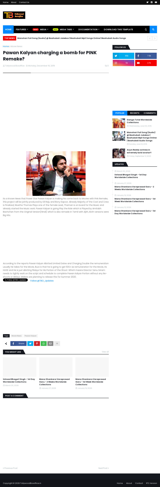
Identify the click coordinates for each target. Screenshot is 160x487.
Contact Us (24, 2)
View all (105, 352)
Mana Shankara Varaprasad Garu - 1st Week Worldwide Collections (90, 382)
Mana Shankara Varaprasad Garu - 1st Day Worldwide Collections (135, 212)
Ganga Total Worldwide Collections (139, 121)
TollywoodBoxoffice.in (30, 483)
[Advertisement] (56, 241)
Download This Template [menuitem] (118, 29)
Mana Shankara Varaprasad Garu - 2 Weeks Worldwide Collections (54, 382)
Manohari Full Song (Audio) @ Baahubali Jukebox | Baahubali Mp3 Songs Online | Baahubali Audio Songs (71, 38)
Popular (119, 113)
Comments (150, 113)
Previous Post (10, 468)
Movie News (16, 46)
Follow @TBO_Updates (42, 280)
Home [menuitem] (8, 29)
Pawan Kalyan (31, 336)
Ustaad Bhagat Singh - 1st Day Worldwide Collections (19, 380)
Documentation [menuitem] (87, 29)
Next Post (102, 468)
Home (5, 2)
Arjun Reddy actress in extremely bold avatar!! (139, 151)
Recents (134, 113)
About (13, 2)
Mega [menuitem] (43, 29)
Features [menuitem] (21, 29)
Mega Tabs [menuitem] (66, 29)
